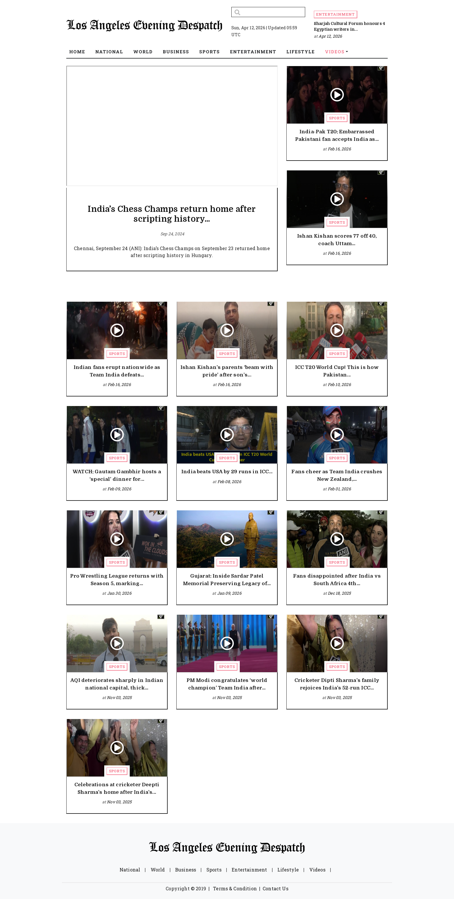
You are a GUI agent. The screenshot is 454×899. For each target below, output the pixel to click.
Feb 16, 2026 (339, 149)
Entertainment (335, 14)
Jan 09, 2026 (229, 593)
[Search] (268, 12)
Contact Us (275, 888)
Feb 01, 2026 (339, 489)
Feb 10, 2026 (339, 384)
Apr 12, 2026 (330, 36)
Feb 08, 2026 (229, 481)
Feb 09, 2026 (119, 489)
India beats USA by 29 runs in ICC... (226, 471)
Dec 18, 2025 (339, 593)
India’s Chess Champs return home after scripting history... (172, 214)
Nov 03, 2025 (119, 697)
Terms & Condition (235, 888)
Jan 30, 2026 (119, 593)
